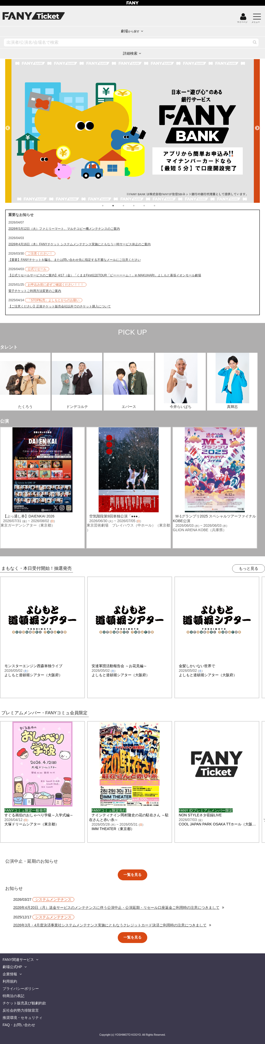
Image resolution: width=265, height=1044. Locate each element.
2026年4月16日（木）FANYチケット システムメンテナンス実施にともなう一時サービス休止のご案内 (79, 244)
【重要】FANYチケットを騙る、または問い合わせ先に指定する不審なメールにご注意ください (74, 260)
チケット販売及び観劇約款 (24, 1003)
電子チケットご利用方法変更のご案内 (34, 291)
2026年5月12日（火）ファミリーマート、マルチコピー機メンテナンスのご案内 (64, 229)
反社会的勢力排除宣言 (21, 1010)
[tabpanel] (132, 131)
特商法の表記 (13, 996)
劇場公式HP (12, 967)
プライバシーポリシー (21, 989)
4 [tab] (139, 205)
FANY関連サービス (18, 959)
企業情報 (10, 974)
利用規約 (10, 981)
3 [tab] (128, 205)
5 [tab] (149, 205)
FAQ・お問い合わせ (19, 1025)
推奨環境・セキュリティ (22, 1018)
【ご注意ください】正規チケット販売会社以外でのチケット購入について (59, 306)
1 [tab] (108, 205)
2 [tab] (118, 205)
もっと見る (248, 568)
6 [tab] (159, 205)
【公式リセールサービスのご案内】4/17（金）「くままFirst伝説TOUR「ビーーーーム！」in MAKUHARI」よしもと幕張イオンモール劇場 (104, 275)
